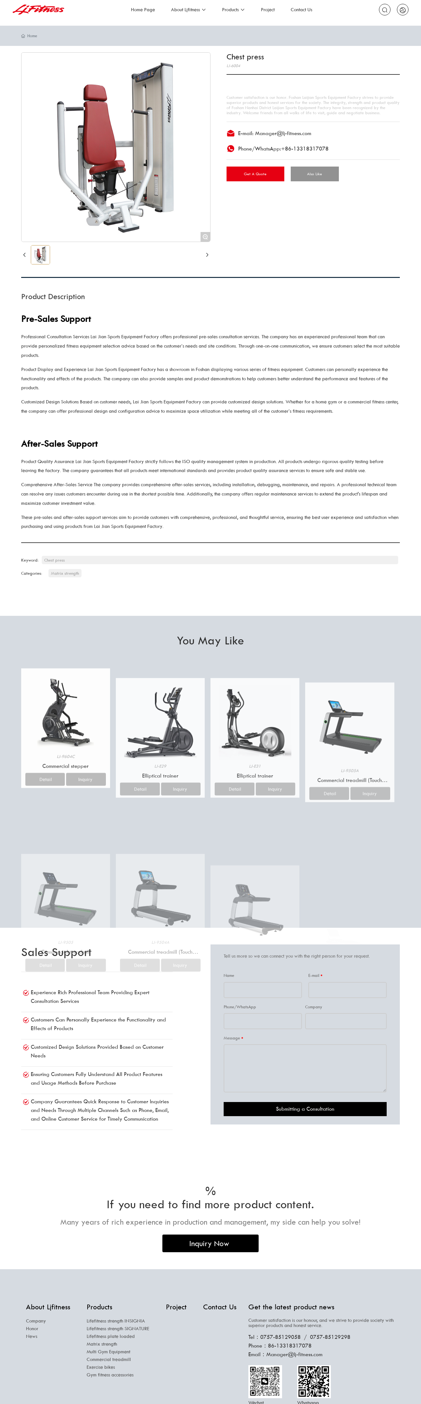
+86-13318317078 (305, 148)
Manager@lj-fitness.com (283, 133)
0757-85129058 (280, 1337)
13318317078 (294, 1345)
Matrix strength (65, 573)
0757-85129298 (330, 1337)
